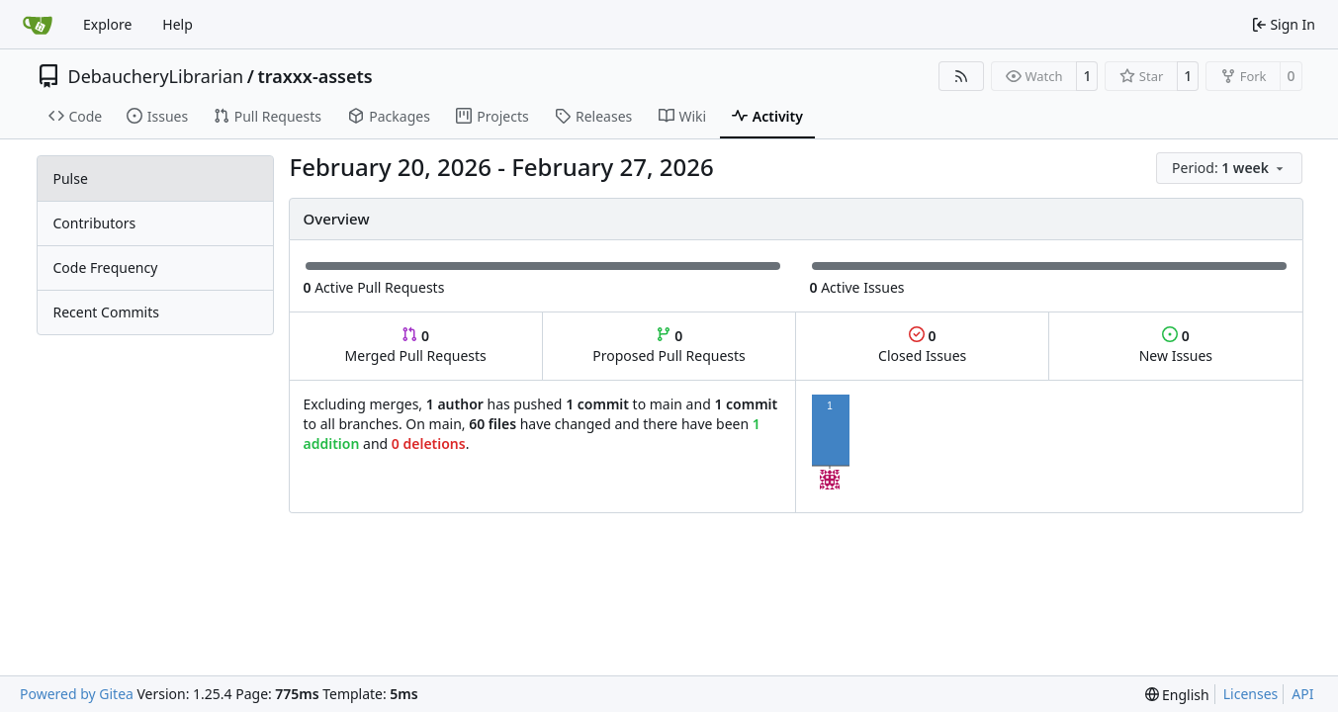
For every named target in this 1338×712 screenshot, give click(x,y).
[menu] (1228, 168)
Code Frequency (105, 267)
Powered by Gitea (77, 693)
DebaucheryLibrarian (156, 76)
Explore (107, 24)
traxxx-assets (314, 76)
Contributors (94, 223)
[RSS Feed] (961, 76)
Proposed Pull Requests (669, 345)
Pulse (70, 178)
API (1302, 693)
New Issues (1175, 345)
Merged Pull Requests (416, 345)
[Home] (37, 25)
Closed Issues (922, 345)
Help (177, 24)
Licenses (1251, 693)
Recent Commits (106, 312)
